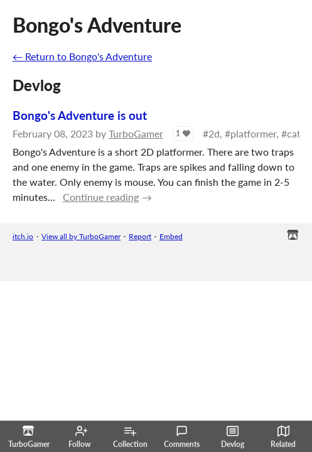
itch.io (23, 236)
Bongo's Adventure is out (80, 115)
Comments (182, 437)
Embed (171, 236)
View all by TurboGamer (81, 236)
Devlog (232, 437)
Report (140, 236)
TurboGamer (136, 133)
